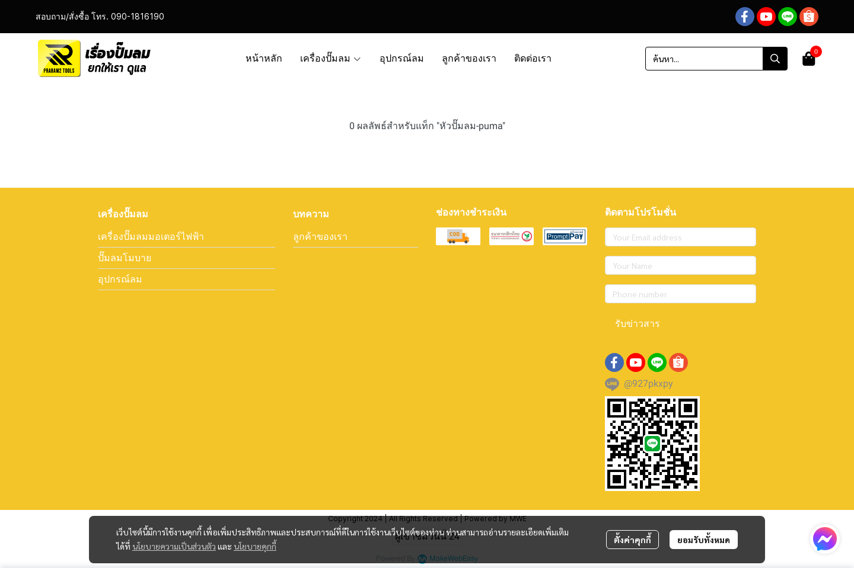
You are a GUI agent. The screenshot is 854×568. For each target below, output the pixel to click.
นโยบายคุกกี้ (255, 546)
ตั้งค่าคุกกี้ (632, 539)
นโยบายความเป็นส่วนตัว (174, 546)
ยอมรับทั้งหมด (703, 539)
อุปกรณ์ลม (120, 279)
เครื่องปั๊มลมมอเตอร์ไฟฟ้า (151, 236)
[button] (716, 58)
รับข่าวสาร (637, 324)
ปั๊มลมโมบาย (124, 258)
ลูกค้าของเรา (320, 236)
